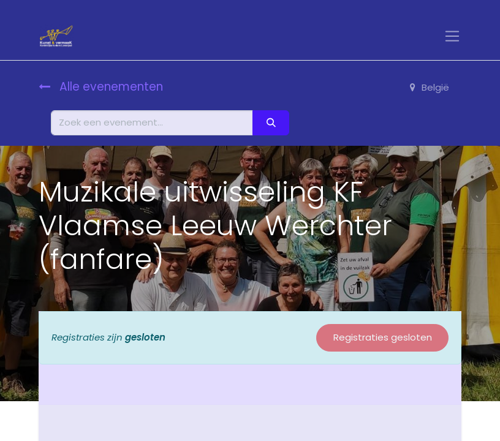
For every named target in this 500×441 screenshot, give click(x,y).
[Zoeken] (270, 122)
